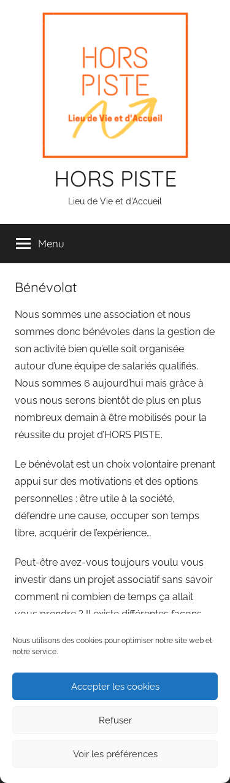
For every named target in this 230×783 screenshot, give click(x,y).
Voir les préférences (115, 754)
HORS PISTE (115, 178)
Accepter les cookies (115, 686)
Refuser (115, 720)
